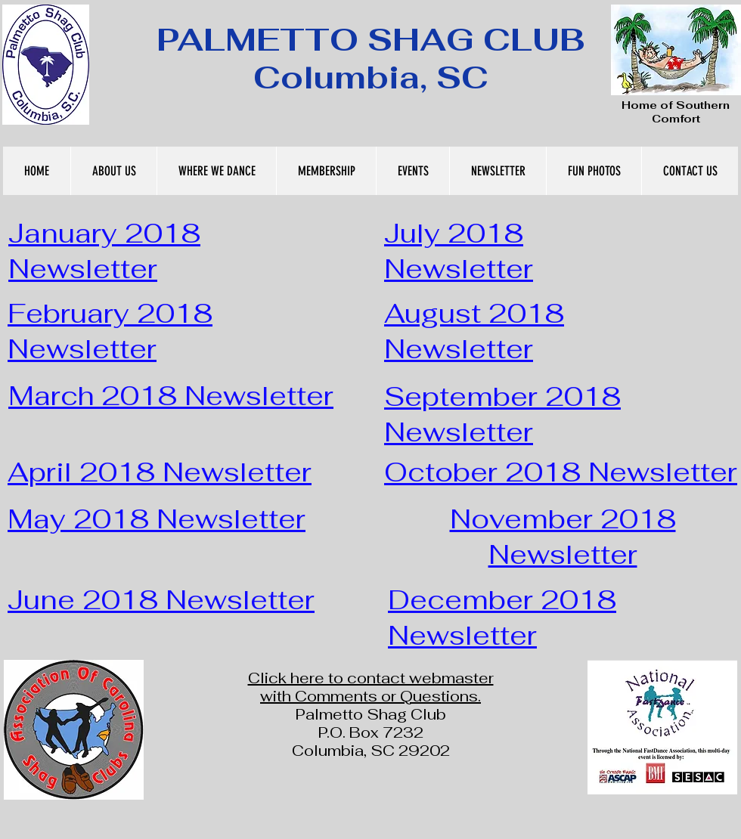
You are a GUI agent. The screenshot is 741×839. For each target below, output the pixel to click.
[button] (113, 171)
